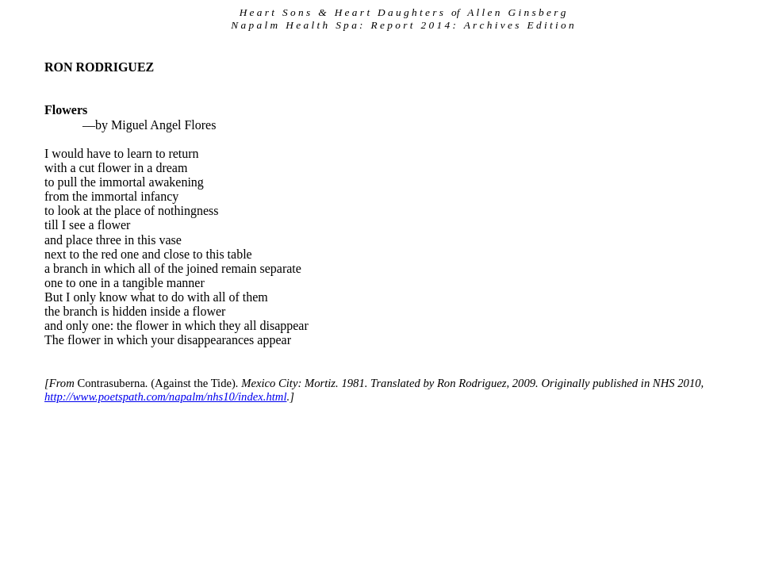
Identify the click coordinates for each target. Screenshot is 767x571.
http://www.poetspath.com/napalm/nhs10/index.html (165, 396)
